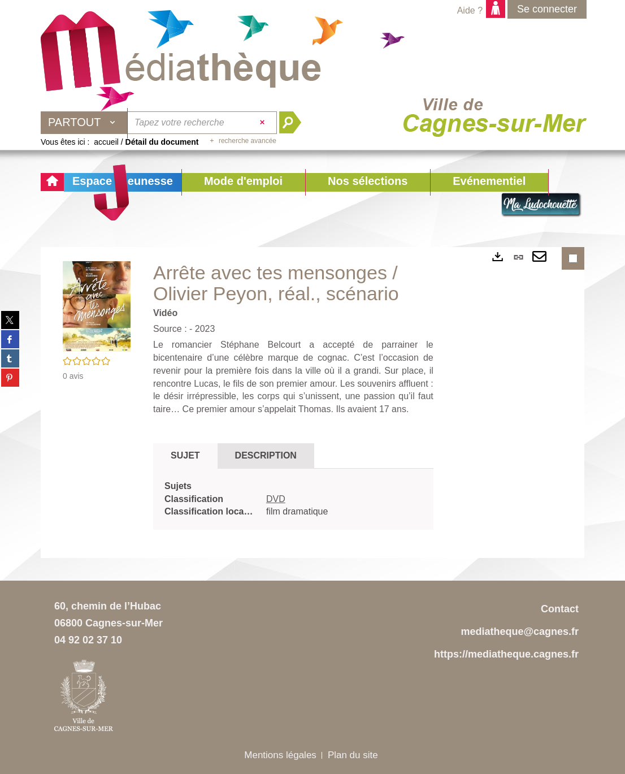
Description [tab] (266, 455)
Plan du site (353, 755)
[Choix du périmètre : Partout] (84, 122)
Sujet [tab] (185, 455)
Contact (560, 609)
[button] (243, 182)
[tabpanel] (293, 499)
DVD (275, 499)
